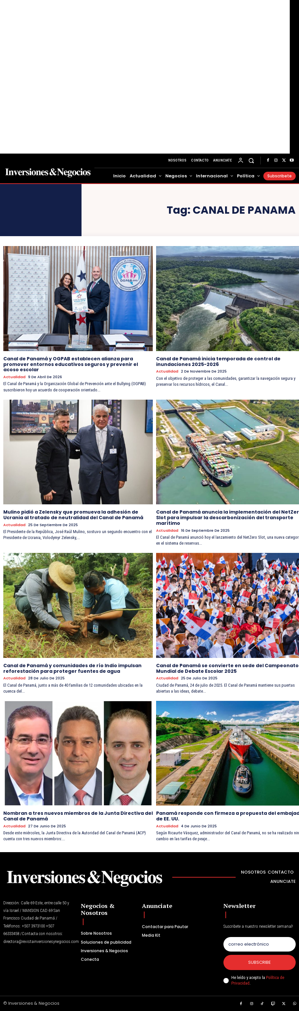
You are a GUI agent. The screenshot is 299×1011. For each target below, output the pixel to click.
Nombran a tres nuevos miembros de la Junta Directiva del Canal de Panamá (78, 816)
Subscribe (259, 962)
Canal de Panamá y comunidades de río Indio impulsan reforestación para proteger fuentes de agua (72, 668)
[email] (259, 944)
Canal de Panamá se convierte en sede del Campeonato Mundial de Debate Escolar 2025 (227, 668)
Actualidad (14, 377)
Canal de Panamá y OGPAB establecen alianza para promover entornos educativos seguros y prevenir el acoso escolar (70, 364)
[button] (251, 161)
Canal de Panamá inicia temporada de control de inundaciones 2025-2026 (218, 361)
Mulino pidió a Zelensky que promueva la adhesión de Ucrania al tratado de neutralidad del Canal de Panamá (73, 515)
